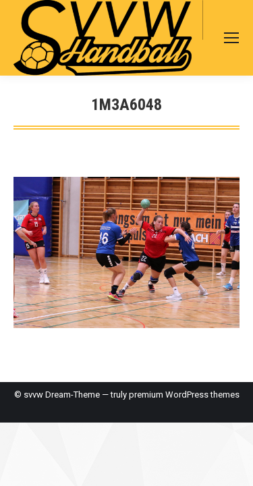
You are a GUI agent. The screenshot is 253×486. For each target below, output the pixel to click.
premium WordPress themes (184, 394)
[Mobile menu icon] (231, 38)
